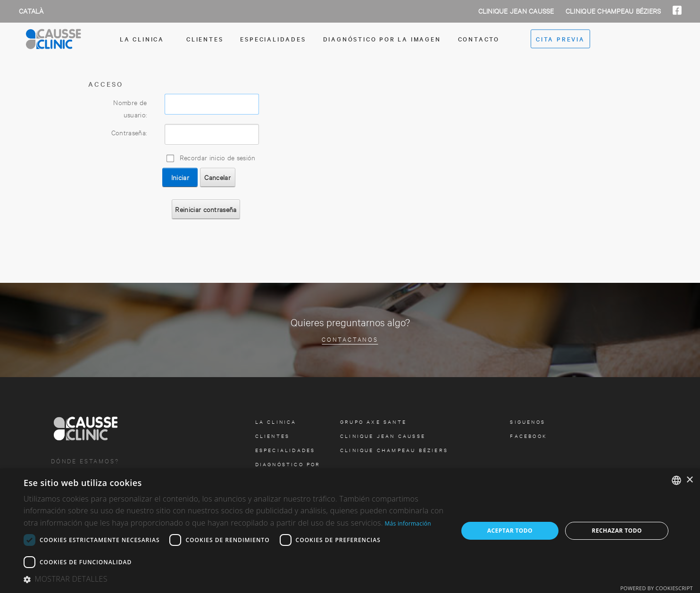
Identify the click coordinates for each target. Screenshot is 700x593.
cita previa (560, 39)
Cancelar (217, 177)
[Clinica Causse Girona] (71, 39)
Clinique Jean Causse (517, 10)
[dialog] (350, 531)
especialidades (273, 38)
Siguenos (527, 421)
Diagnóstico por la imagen (382, 38)
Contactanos (350, 339)
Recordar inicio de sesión (218, 157)
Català (31, 10)
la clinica (142, 38)
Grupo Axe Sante (373, 421)
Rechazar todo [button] (617, 531)
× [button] (689, 480)
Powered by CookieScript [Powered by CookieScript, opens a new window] (656, 588)
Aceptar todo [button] (510, 531)
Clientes (204, 38)
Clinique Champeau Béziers (614, 10)
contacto (479, 38)
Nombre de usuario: (130, 108)
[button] (234, 579)
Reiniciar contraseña (205, 209)
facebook (528, 435)
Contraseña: (129, 132)
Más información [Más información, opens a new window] (407, 523)
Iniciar (180, 177)
